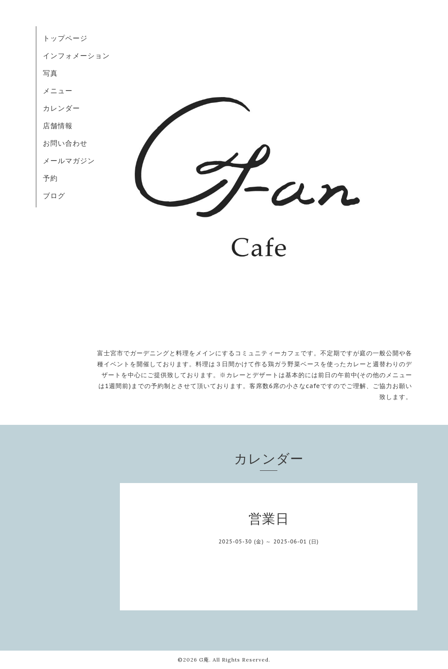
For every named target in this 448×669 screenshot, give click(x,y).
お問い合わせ (65, 143)
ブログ (54, 195)
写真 (50, 73)
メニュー (58, 90)
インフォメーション (76, 55)
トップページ (65, 38)
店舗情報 (58, 125)
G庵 (204, 659)
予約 (50, 178)
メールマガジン (69, 160)
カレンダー (61, 108)
